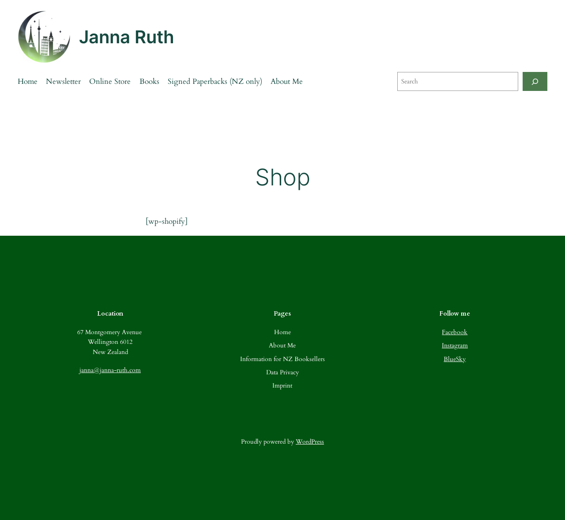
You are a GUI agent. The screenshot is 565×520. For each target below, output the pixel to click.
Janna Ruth (126, 37)
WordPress (310, 441)
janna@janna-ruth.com (110, 370)
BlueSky (455, 359)
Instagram (455, 345)
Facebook (454, 332)
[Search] (535, 81)
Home (28, 81)
